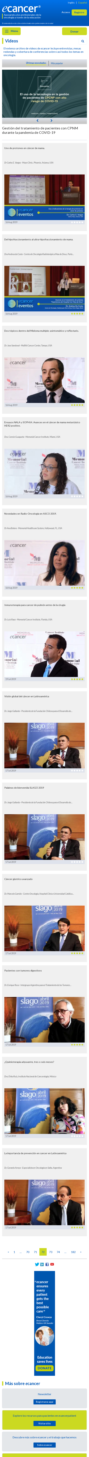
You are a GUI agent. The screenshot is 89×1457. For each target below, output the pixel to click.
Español (82, 2)
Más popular (57, 63)
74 (58, 1252)
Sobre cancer (44, 1445)
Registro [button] (79, 12)
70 (27, 1252)
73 (50, 1252)
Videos (11, 40)
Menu (11, 31)
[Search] (83, 41)
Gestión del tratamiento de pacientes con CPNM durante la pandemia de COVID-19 (40, 130)
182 (73, 1252)
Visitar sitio (44, 1423)
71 (35, 1252)
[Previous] (37, 120)
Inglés (71, 2)
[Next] (51, 120)
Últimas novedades (36, 62)
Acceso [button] (66, 12)
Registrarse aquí (44, 1401)
